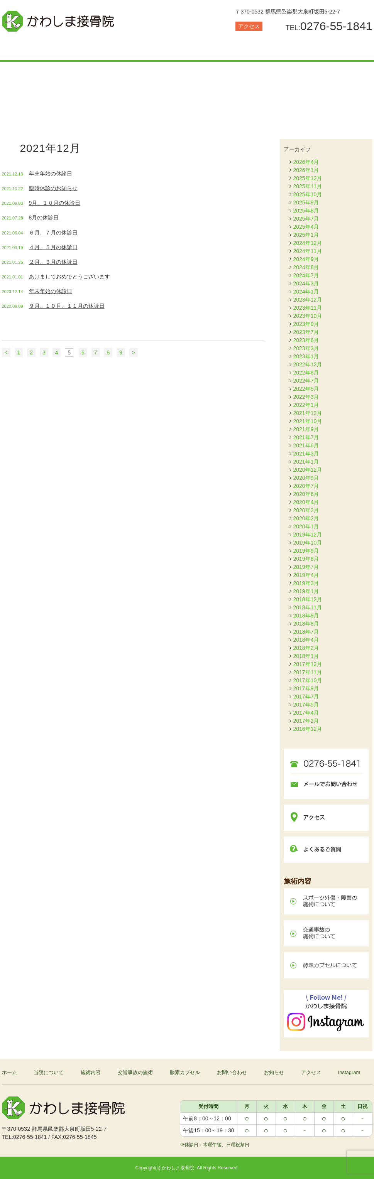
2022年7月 (306, 381)
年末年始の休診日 (50, 173)
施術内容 (94, 48)
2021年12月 (307, 413)
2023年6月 (306, 340)
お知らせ (341, 48)
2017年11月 (307, 672)
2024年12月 (307, 243)
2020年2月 (306, 518)
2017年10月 (307, 680)
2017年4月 (306, 713)
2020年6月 (306, 494)
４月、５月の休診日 (53, 247)
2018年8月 (306, 624)
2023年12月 (307, 300)
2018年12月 (307, 599)
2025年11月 (307, 186)
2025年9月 (306, 202)
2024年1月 (306, 291)
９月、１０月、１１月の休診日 (67, 306)
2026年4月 (306, 162)
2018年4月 (306, 640)
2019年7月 (306, 567)
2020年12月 (307, 470)
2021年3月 (306, 453)
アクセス (249, 26)
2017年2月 (306, 721)
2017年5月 (306, 705)
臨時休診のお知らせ (53, 188)
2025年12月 (307, 178)
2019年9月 (306, 551)
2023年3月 (306, 348)
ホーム (9, 1072)
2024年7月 (306, 275)
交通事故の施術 (156, 48)
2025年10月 (307, 194)
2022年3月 (306, 397)
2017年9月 (306, 688)
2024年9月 (306, 259)
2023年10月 (307, 316)
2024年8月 (306, 267)
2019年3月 (306, 583)
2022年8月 (306, 372)
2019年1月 (306, 591)
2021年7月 (306, 437)
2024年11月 (307, 251)
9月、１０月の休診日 (55, 203)
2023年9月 (306, 324)
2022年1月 (306, 405)
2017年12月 (307, 664)
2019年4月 (306, 575)
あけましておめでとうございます (69, 276)
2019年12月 (307, 534)
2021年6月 (306, 445)
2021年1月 (306, 462)
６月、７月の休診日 (53, 232)
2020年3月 (306, 510)
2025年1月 (306, 235)
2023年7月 (306, 332)
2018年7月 (306, 632)
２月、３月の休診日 (53, 262)
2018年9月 (306, 615)
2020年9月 (306, 478)
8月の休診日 (44, 217)
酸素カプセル (218, 48)
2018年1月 (306, 656)
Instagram (349, 1072)
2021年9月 (306, 429)
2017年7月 (306, 696)
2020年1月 (306, 526)
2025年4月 (306, 227)
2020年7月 (306, 486)
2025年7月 (306, 219)
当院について (33, 48)
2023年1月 (306, 356)
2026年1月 (306, 170)
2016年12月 (307, 729)
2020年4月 (306, 502)
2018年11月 (307, 607)
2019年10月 (307, 543)
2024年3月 (306, 283)
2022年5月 (306, 389)
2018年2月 (306, 648)
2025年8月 (306, 210)
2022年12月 (307, 364)
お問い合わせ (280, 48)
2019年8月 (306, 559)
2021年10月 (307, 421)
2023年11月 (307, 308)
